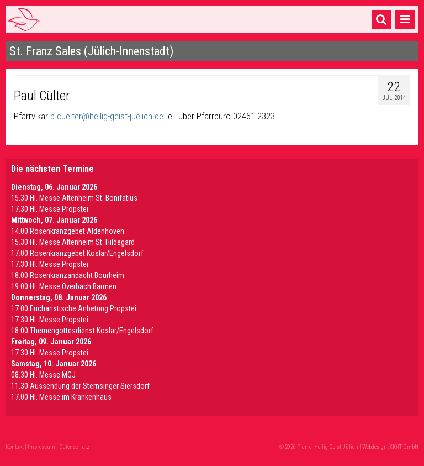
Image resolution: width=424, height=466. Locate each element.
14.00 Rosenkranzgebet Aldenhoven (67, 231)
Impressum (41, 447)
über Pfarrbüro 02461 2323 (226, 116)
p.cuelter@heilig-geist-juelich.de (106, 116)
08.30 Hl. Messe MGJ (43, 374)
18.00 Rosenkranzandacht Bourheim (67, 275)
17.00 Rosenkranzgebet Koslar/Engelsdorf (77, 253)
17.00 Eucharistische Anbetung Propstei (73, 308)
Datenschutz (74, 447)
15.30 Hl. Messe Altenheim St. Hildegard (73, 242)
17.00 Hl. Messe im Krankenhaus (61, 396)
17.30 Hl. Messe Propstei (49, 209)
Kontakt (15, 447)
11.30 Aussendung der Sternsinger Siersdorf (80, 385)
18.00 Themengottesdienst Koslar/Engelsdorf (82, 330)
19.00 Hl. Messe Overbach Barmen (63, 286)
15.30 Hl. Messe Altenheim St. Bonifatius (74, 197)
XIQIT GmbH (403, 447)
